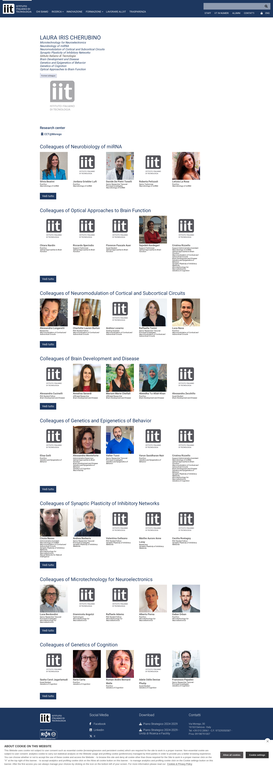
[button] (57, 8)
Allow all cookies (231, 755)
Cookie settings (257, 755)
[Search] (237, 6)
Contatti (249, 13)
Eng (267, 13)
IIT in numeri (221, 13)
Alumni (236, 13)
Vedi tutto (48, 196)
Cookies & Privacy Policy (179, 764)
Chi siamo (42, 11)
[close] (267, 741)
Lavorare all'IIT (116, 11)
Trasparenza (137, 11)
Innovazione (74, 11)
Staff (208, 13)
